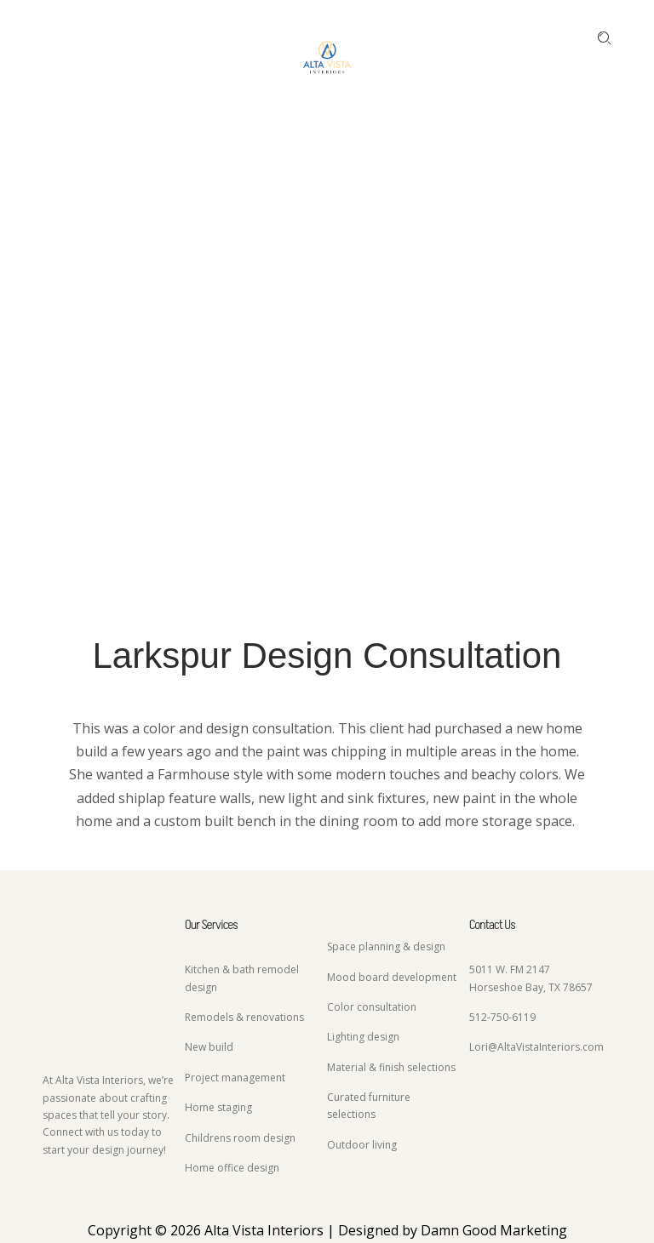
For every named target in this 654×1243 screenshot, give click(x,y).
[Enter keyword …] (604, 38)
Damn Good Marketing (494, 1230)
